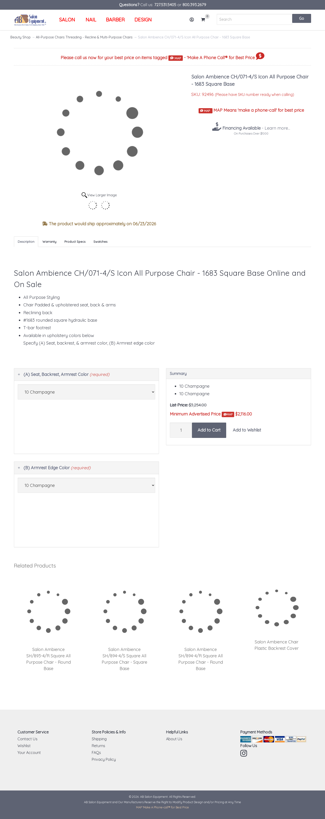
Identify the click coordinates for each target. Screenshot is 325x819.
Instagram (244, 753)
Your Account (29, 752)
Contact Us (27, 739)
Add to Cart (209, 430)
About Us (174, 739)
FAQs (96, 752)
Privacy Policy (104, 759)
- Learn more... (255, 128)
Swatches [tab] (100, 241)
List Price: (179, 405)
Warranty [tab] (49, 241)
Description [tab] (26, 241)
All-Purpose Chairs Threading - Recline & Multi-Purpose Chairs (84, 37)
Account (193, 21)
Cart (205, 19)
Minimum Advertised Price (202, 414)
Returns (98, 745)
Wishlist (24, 745)
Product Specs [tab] (74, 241)
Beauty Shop (20, 37)
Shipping (99, 739)
